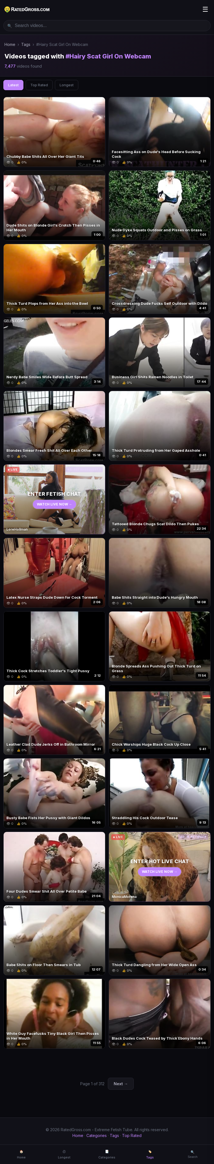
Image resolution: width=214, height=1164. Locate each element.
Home (9, 44)
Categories (96, 1135)
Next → (121, 1083)
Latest (13, 85)
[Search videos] (107, 25)
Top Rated (39, 85)
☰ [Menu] (205, 9)
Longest (67, 85)
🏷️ (150, 1155)
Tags (25, 44)
